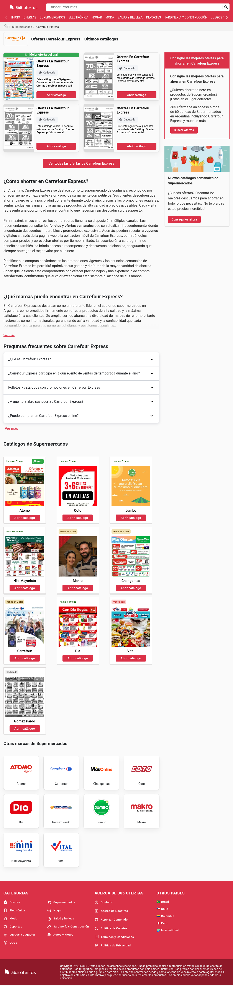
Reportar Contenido (111, 920)
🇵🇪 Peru (161, 923)
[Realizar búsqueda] (226, 7)
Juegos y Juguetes (19, 935)
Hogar (97, 17)
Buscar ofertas (184, 130)
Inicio (15, 17)
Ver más (9, 335)
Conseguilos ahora (184, 219)
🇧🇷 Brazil (162, 901)
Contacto (104, 902)
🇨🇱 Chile (162, 909)
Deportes (153, 17)
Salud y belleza (130, 17)
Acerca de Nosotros (111, 911)
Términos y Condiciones (114, 937)
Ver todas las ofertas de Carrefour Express (81, 163)
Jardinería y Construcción (185, 17)
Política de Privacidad (113, 946)
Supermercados (52, 17)
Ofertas (29, 17)
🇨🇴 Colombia (165, 916)
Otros (10, 943)
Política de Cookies (111, 928)
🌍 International (167, 930)
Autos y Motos (60, 935)
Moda (109, 17)
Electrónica (78, 17)
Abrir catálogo (56, 95)
